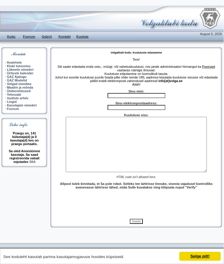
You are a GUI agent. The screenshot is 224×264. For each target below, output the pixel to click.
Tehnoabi (14, 94)
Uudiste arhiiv (17, 98)
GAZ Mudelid (17, 80)
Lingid (12, 101)
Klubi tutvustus (19, 66)
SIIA (32, 162)
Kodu (11, 36)
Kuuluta (82, 36)
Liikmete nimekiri (20, 69)
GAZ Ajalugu (16, 76)
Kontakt (65, 36)
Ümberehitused (19, 91)
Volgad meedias (19, 84)
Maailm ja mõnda (20, 87)
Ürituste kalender (20, 73)
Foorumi (208, 66)
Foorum (29, 36)
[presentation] (136, 204)
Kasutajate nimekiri (22, 105)
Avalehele (14, 62)
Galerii (47, 36)
